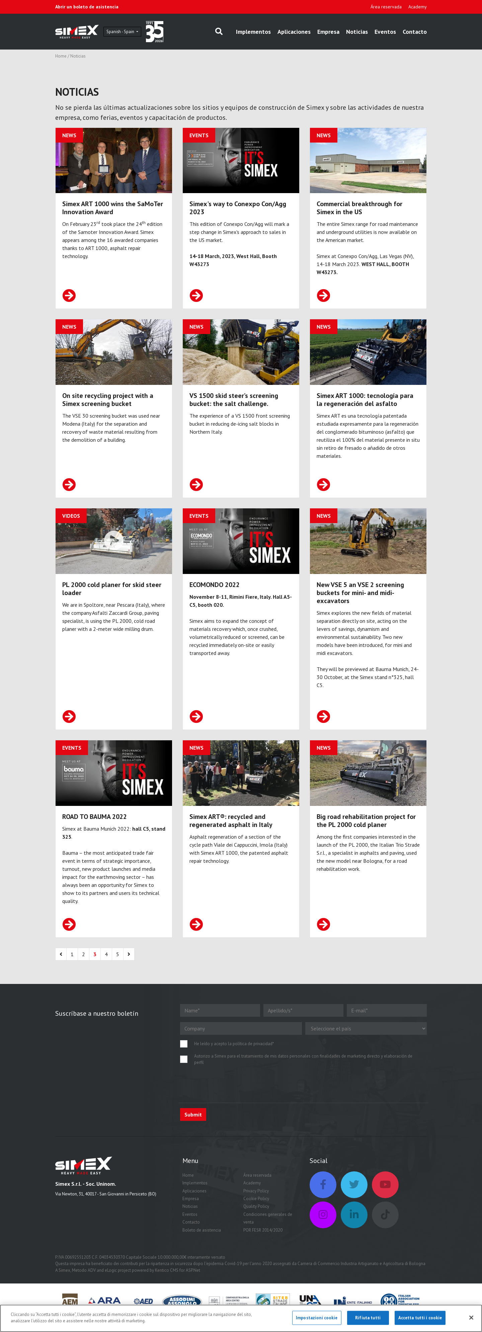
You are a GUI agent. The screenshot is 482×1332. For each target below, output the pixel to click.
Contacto (415, 32)
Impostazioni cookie (316, 1318)
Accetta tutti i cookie (420, 1318)
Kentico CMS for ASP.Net (177, 1282)
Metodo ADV (84, 1282)
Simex (64, 1282)
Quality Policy (256, 1218)
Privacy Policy (256, 1202)
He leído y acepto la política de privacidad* (234, 1055)
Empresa (328, 32)
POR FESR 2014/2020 (263, 1241)
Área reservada (386, 7)
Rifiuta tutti (368, 1318)
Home (61, 58)
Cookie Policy (256, 1210)
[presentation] (231, 1096)
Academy (417, 7)
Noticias (357, 32)
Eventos (385, 32)
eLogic (111, 1282)
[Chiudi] (471, 1317)
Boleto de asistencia (201, 1241)
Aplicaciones (294, 32)
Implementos (253, 32)
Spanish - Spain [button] (137, 32)
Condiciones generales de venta (267, 1229)
